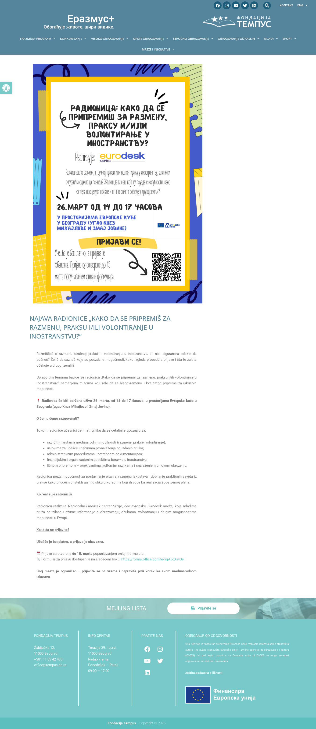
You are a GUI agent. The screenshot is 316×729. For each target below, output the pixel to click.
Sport (289, 38)
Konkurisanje (73, 38)
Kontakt (286, 5)
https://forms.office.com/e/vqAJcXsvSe (152, 559)
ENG (302, 5)
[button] (6, 88)
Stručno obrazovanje (193, 38)
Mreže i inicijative (158, 49)
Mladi (271, 38)
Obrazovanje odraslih (238, 38)
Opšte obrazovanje (150, 38)
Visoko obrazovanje (109, 38)
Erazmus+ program (37, 38)
